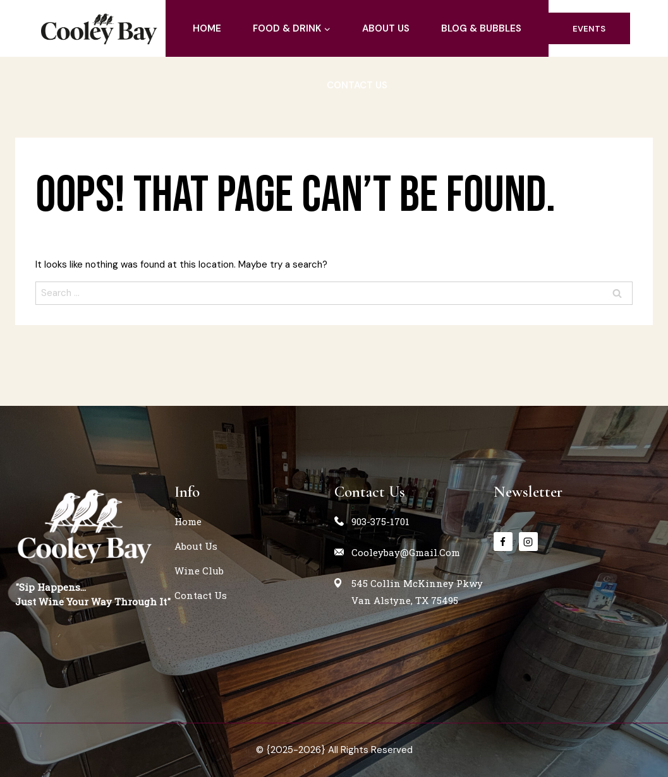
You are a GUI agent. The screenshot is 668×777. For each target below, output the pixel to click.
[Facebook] (503, 541)
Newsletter (528, 491)
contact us (357, 85)
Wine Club (199, 570)
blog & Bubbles (481, 28)
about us (386, 28)
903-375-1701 (380, 521)
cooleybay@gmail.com (405, 552)
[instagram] (528, 541)
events (589, 28)
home (207, 28)
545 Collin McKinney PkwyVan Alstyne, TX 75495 (417, 592)
